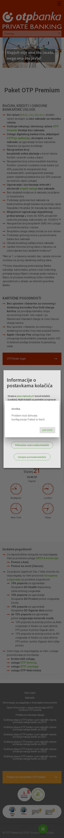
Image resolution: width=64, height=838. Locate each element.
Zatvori (47, 430)
